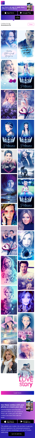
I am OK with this (16, 434)
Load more (17, 393)
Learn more (4, 432)
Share (31, 24)
